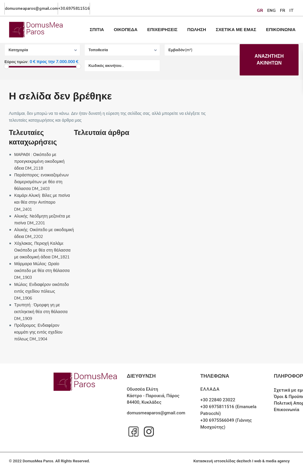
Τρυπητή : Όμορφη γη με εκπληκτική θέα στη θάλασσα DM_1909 (40, 311)
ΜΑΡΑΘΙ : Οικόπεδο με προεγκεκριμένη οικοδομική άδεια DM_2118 (39, 161)
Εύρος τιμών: (16, 62)
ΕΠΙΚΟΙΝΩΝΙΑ (281, 30)
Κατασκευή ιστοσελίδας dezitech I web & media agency (242, 461)
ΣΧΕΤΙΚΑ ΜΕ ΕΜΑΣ (236, 30)
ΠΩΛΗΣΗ (196, 30)
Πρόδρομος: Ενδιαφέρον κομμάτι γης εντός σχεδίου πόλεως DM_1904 (38, 332)
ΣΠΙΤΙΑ (97, 30)
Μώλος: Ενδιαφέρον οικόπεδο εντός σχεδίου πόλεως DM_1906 (41, 291)
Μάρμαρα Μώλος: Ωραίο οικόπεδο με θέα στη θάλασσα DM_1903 (42, 270)
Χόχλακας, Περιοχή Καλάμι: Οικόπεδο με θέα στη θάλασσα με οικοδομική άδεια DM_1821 (42, 250)
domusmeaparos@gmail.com (156, 413)
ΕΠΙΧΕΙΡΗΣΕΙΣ (162, 30)
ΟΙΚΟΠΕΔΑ (125, 30)
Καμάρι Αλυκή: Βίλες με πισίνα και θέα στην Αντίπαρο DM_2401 (42, 202)
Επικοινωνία (286, 409)
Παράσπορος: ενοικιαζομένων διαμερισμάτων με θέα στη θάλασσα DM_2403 (41, 181)
